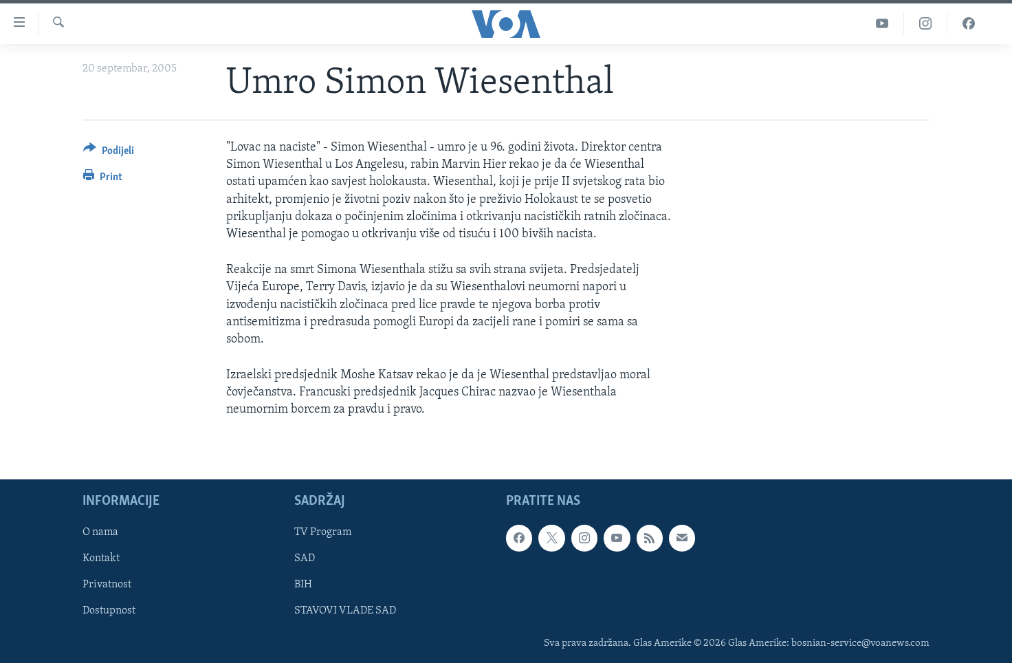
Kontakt (101, 558)
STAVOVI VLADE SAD (345, 610)
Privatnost (106, 584)
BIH (303, 584)
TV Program (322, 532)
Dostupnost (108, 610)
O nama (100, 532)
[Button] (108, 153)
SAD (304, 558)
